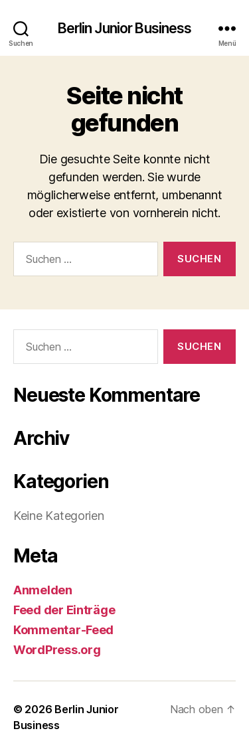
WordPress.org (57, 650)
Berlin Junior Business (125, 28)
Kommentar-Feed (63, 630)
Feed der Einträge (64, 610)
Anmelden (42, 590)
